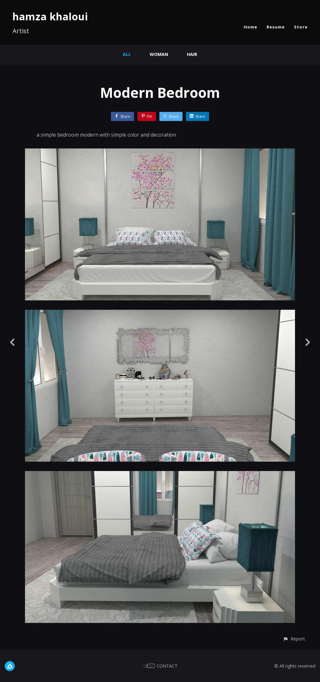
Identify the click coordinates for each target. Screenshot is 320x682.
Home (250, 27)
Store (301, 27)
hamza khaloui (50, 16)
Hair (192, 54)
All (127, 54)
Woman (159, 54)
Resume (276, 27)
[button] (294, 638)
